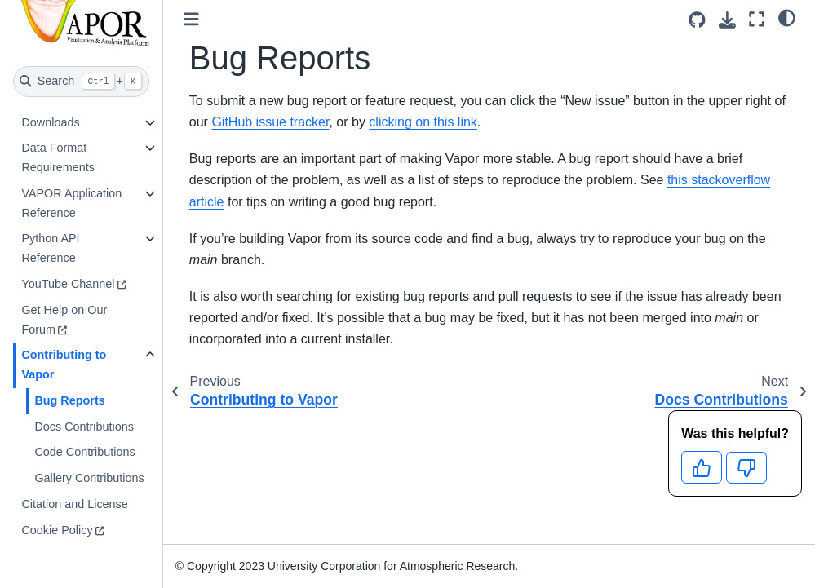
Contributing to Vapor (63, 364)
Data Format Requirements (58, 157)
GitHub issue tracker (270, 122)
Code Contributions (84, 451)
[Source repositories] (697, 20)
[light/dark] (787, 17)
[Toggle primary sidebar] (191, 19)
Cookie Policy (56, 530)
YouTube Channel (67, 283)
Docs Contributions (84, 426)
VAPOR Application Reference (71, 203)
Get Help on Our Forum (64, 319)
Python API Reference (50, 248)
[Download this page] (727, 20)
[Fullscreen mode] (757, 19)
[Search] (81, 81)
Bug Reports (69, 400)
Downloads (50, 122)
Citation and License (74, 504)
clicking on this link (423, 122)
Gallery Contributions (89, 477)
